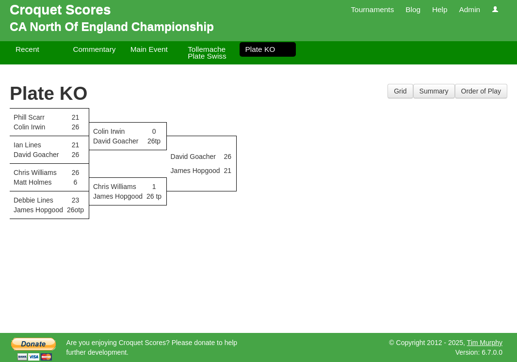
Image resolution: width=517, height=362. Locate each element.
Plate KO (260, 49)
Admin (469, 9)
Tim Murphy (484, 342)
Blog (412, 9)
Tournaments (372, 9)
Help (440, 9)
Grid (400, 91)
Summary (434, 91)
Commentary (94, 49)
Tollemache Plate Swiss (207, 52)
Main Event (149, 49)
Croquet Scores (60, 9)
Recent (27, 49)
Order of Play (481, 91)
